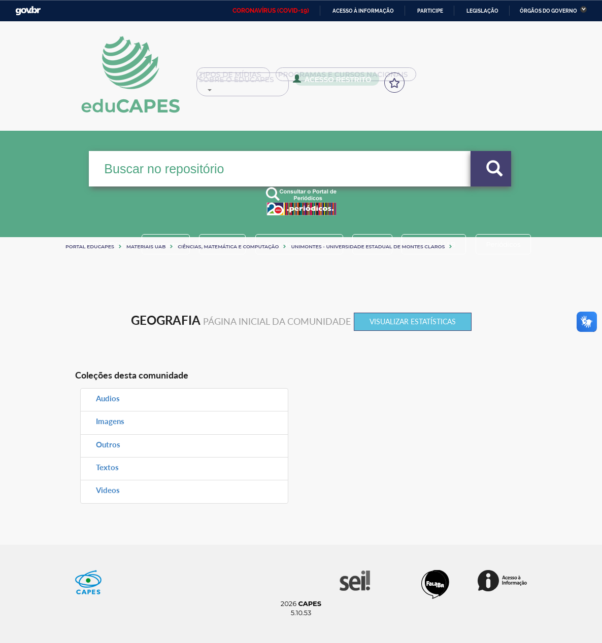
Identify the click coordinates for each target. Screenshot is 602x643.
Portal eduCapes (89, 246)
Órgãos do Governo (548, 11)
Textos (107, 467)
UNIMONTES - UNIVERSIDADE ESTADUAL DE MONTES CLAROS (368, 246)
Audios (108, 398)
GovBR (28, 11)
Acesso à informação (363, 11)
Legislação (482, 11)
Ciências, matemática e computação (228, 246)
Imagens (110, 421)
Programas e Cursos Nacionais (340, 78)
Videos (108, 490)
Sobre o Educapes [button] (461, 78)
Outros (108, 444)
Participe (430, 11)
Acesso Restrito (236, 82)
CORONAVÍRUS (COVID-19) (270, 10)
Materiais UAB (145, 246)
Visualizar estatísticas (413, 321)
